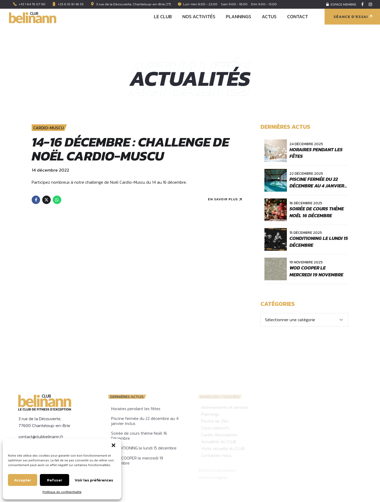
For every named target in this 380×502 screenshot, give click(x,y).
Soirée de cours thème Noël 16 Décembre (316, 212)
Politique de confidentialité (62, 492)
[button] (113, 445)
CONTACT (297, 16)
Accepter (22, 480)
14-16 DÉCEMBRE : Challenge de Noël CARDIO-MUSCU (130, 149)
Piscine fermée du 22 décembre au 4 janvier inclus (316, 186)
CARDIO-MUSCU (48, 128)
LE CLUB (163, 16)
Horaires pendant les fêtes (316, 153)
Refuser (54, 480)
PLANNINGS (238, 16)
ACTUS (269, 16)
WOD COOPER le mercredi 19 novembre (316, 271)
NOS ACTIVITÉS (198, 16)
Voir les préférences (94, 480)
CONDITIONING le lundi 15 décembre (318, 241)
